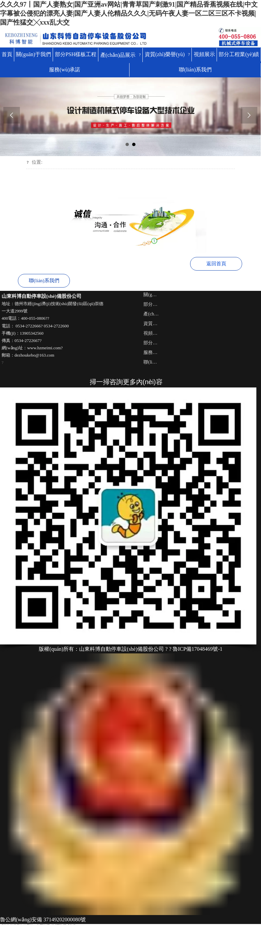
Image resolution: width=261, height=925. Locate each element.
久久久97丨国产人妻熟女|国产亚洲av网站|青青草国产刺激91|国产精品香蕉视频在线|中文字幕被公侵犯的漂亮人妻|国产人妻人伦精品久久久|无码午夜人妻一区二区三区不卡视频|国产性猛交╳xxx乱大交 (129, 13)
